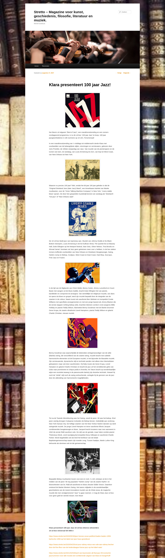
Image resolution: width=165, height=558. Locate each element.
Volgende (127, 73)
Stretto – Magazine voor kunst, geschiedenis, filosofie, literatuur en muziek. (63, 16)
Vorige (119, 73)
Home (36, 66)
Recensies (45, 66)
